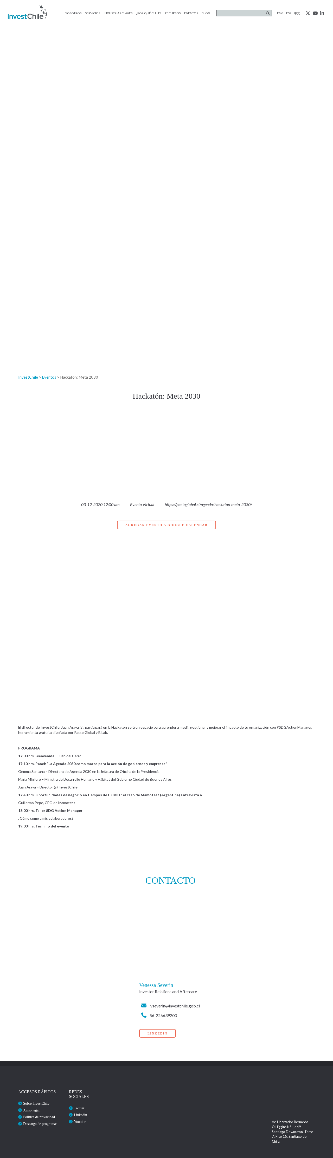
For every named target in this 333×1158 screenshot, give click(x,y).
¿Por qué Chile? (148, 13)
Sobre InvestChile (36, 1103)
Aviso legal (31, 1110)
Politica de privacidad (39, 1117)
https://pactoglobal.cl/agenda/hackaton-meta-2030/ (208, 504)
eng (280, 13)
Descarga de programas (40, 1124)
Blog (206, 13)
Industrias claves (118, 13)
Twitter (79, 1108)
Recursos (173, 13)
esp (288, 13)
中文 (297, 13)
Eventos (191, 13)
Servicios (92, 13)
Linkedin (80, 1115)
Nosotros (73, 13)
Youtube (80, 1122)
